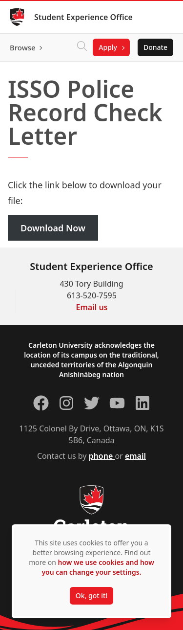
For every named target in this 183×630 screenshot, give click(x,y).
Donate (155, 47)
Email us (92, 307)
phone (102, 455)
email (135, 455)
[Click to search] (82, 47)
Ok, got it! (91, 595)
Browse (23, 47)
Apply (108, 47)
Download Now (52, 228)
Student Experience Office (83, 17)
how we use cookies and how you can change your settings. (97, 567)
